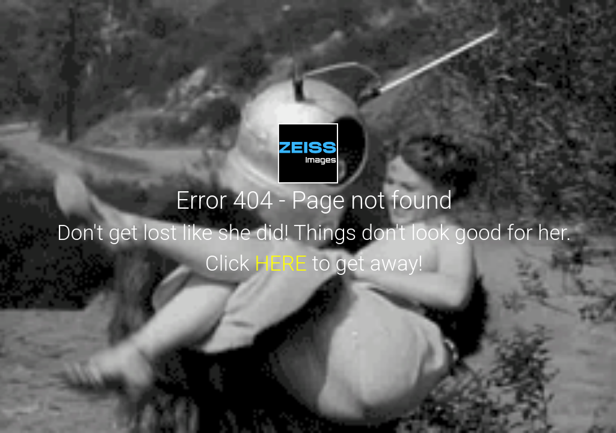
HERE (280, 263)
